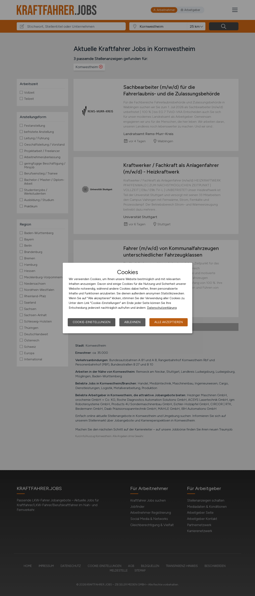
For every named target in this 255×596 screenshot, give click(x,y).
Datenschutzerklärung (162, 308)
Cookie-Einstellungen (91, 322)
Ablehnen (132, 322)
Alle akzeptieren (168, 322)
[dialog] (127, 298)
